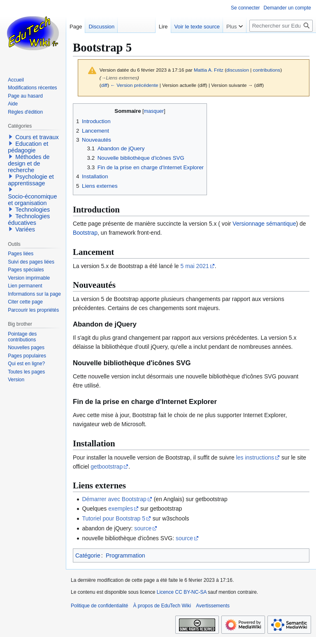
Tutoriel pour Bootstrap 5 (113, 518)
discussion (237, 69)
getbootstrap (107, 466)
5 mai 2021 (195, 266)
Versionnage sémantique (264, 223)
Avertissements (213, 606)
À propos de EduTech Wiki (162, 606)
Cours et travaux (37, 137)
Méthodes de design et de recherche (28, 163)
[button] (11, 137)
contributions (267, 69)
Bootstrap (85, 232)
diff (104, 85)
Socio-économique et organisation (32, 199)
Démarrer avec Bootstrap (114, 499)
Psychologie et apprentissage (31, 180)
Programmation (125, 555)
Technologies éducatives (29, 219)
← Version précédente (134, 85)
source (142, 528)
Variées (25, 229)
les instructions (255, 457)
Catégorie (87, 555)
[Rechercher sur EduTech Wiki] (281, 26)
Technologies (32, 209)
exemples (120, 508)
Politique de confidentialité (99, 606)
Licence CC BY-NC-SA (182, 592)
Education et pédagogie (28, 147)
